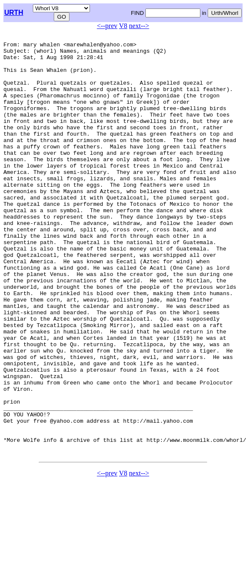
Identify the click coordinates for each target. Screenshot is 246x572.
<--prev (107, 25)
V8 (123, 25)
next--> (139, 25)
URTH (13, 12)
